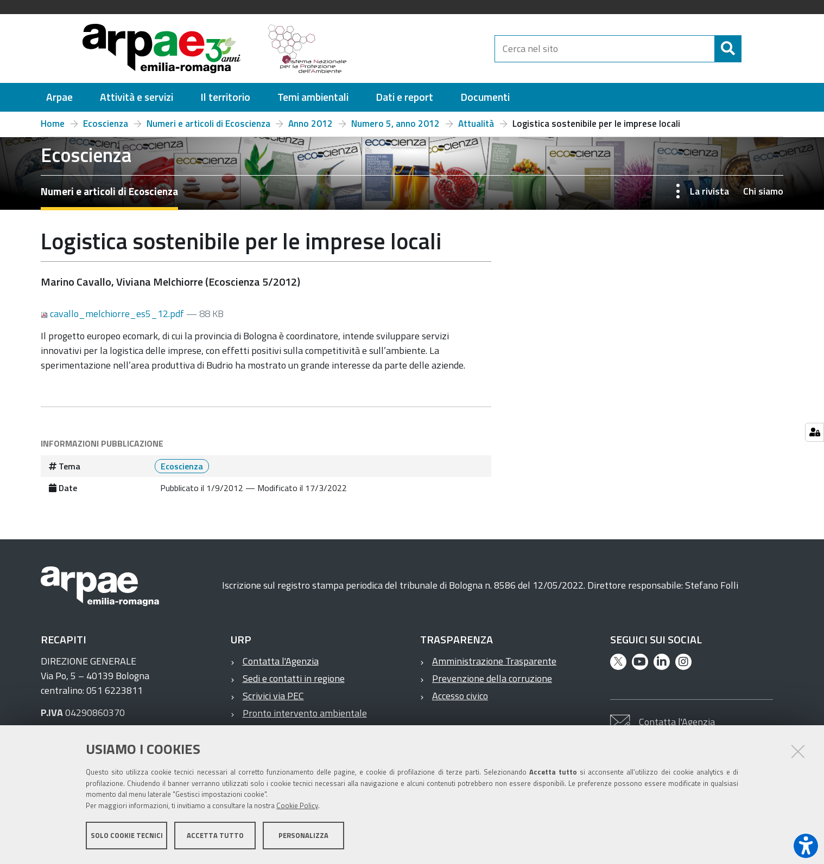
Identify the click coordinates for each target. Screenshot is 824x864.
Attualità (476, 124)
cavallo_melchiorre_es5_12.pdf (113, 313)
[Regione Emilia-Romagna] (426, 48)
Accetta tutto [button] (215, 835)
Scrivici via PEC (273, 695)
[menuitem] (59, 97)
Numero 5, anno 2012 (395, 124)
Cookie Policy (297, 806)
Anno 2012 (310, 124)
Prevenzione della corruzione (492, 678)
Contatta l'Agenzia (281, 661)
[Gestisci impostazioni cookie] (814, 432)
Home (53, 124)
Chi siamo (763, 191)
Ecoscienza (105, 124)
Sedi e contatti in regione (294, 678)
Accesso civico (460, 695)
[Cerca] (750, 48)
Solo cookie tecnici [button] (127, 835)
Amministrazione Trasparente (494, 661)
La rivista (709, 191)
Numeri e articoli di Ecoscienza (208, 124)
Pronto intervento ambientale (305, 713)
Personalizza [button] (303, 835)
